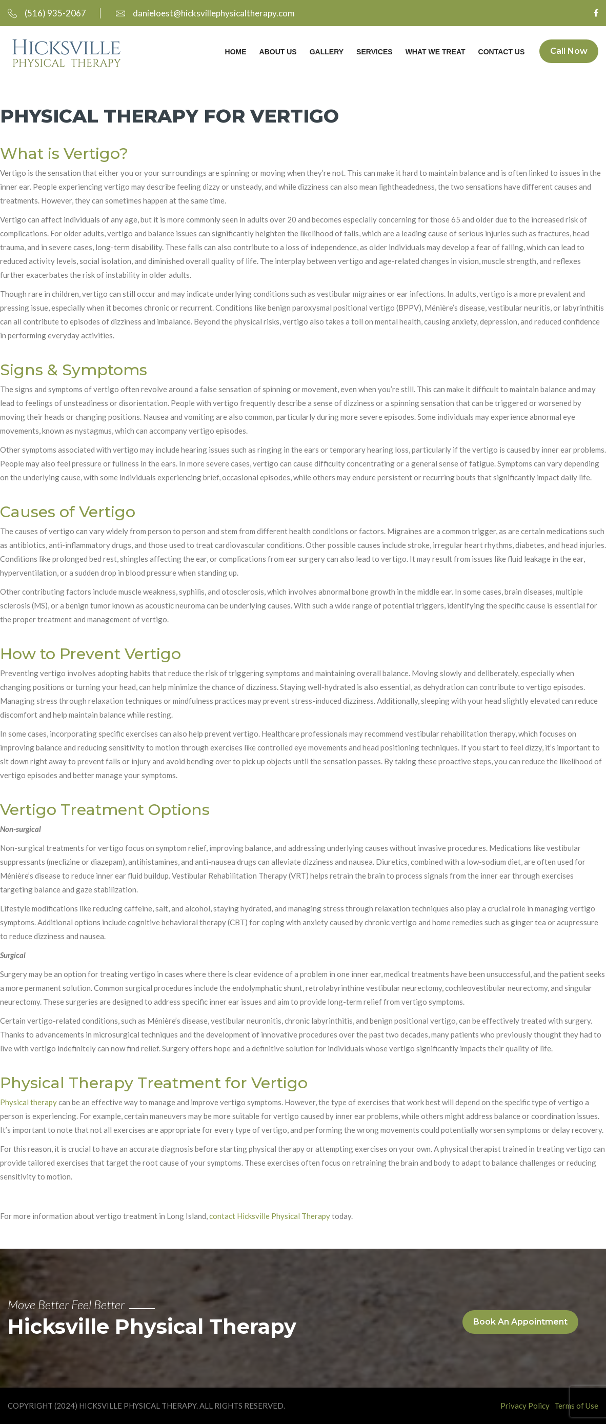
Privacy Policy (525, 1405)
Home (235, 52)
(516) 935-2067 (47, 13)
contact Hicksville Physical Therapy (269, 1215)
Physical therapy (28, 1102)
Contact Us (500, 52)
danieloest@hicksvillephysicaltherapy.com (205, 13)
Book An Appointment (520, 1322)
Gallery (325, 52)
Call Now (569, 51)
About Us (277, 52)
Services (374, 52)
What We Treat (434, 52)
